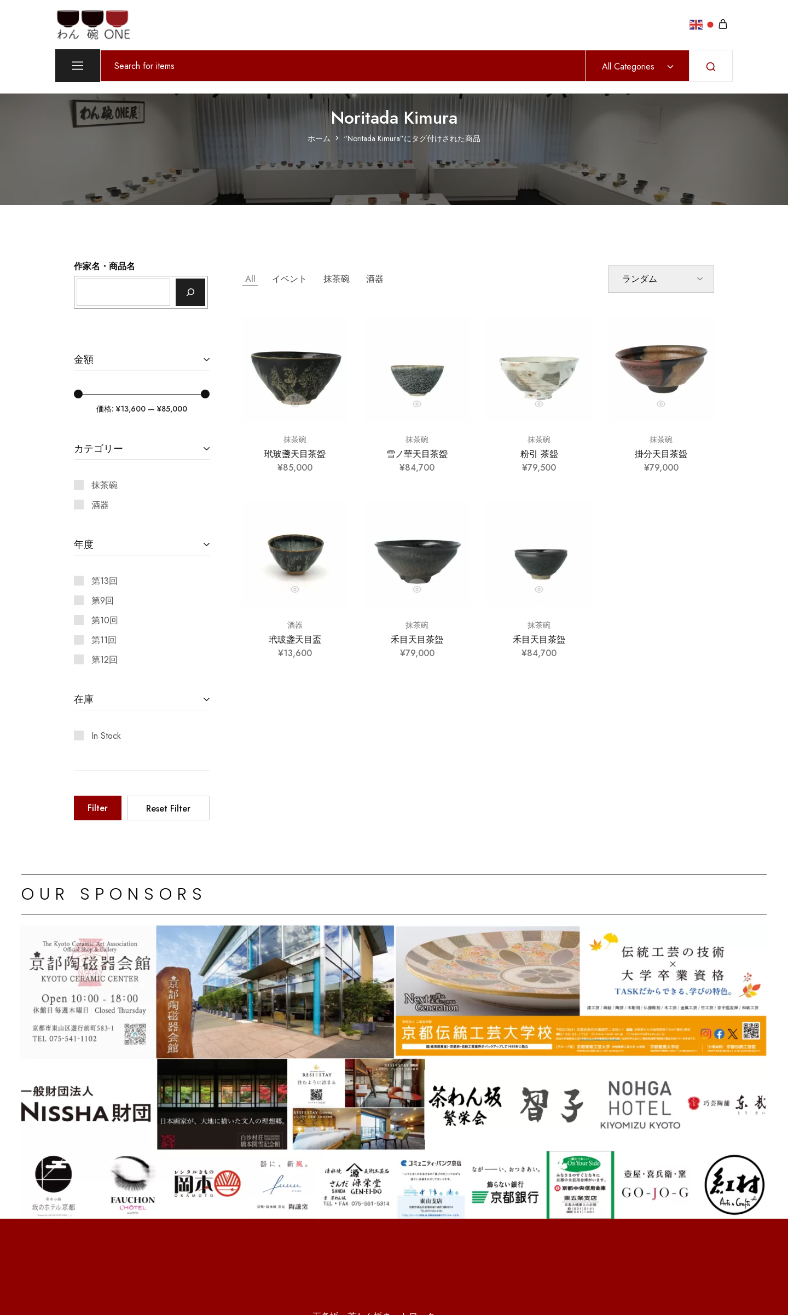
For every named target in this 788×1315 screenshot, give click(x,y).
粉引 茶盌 (539, 454)
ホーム (319, 138)
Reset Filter (168, 808)
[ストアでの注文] (661, 279)
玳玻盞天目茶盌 (295, 454)
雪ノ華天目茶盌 (417, 454)
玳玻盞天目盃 (295, 639)
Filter (98, 808)
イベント (289, 279)
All (250, 279)
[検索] (190, 292)
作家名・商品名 (104, 266)
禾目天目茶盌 (417, 639)
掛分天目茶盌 (661, 454)
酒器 (375, 279)
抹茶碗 (336, 279)
